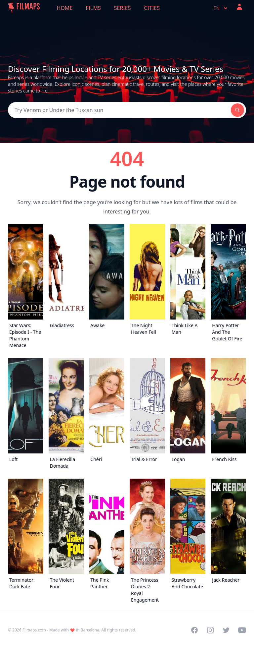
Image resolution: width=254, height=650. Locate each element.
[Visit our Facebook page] (194, 630)
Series (122, 8)
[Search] (119, 110)
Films (93, 8)
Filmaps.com (34, 630)
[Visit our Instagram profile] (210, 630)
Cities (152, 8)
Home (65, 8)
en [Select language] (221, 8)
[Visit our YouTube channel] (242, 630)
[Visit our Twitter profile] (226, 630)
